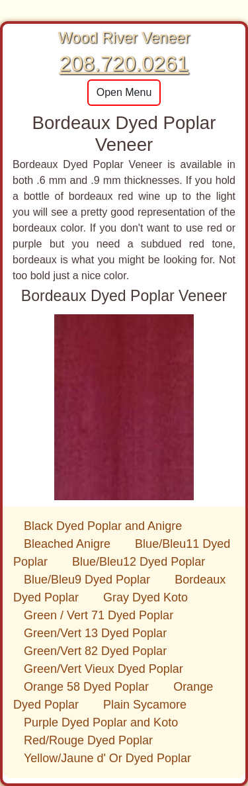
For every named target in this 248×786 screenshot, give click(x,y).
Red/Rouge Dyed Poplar (88, 740)
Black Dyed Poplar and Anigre (103, 526)
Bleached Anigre (69, 543)
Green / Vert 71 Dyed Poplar (98, 615)
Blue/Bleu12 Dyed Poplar (138, 561)
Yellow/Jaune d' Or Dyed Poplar (107, 758)
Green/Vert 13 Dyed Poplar (95, 633)
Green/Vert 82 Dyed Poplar (95, 651)
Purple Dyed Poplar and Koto (101, 722)
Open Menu (124, 92)
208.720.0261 (124, 63)
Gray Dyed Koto (145, 597)
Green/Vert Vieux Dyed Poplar (103, 669)
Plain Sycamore (144, 704)
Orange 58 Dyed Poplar (88, 686)
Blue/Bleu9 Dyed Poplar (88, 579)
